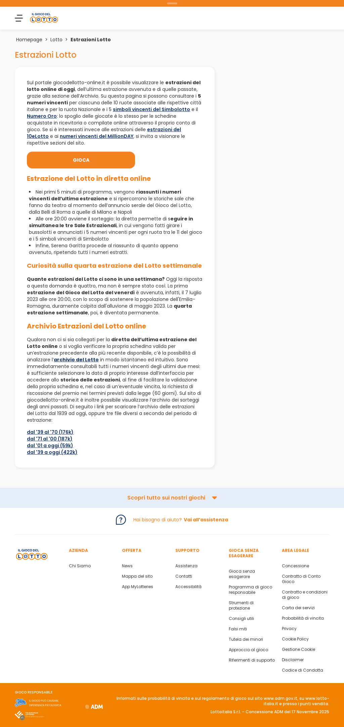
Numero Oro (42, 116)
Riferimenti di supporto (252, 660)
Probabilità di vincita (303, 618)
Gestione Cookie (298, 649)
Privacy (289, 628)
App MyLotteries (137, 586)
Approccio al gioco (248, 650)
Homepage (29, 39)
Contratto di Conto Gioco (301, 579)
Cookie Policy (295, 639)
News (127, 566)
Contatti (183, 576)
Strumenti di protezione (241, 605)
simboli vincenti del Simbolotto (151, 109)
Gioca (81, 160)
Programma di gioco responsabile (250, 589)
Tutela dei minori (246, 639)
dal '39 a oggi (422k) (52, 452)
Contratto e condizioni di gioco (305, 594)
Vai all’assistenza (206, 519)
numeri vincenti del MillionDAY (96, 136)
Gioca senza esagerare (242, 574)
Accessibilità (188, 586)
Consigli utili (241, 618)
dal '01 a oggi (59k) (50, 445)
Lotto (56, 39)
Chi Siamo (80, 566)
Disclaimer (293, 660)
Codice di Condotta (302, 670)
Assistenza (186, 566)
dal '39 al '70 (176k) (50, 432)
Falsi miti (238, 629)
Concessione (295, 566)
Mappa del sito (137, 576)
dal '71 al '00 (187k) (50, 438)
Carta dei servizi (298, 608)
